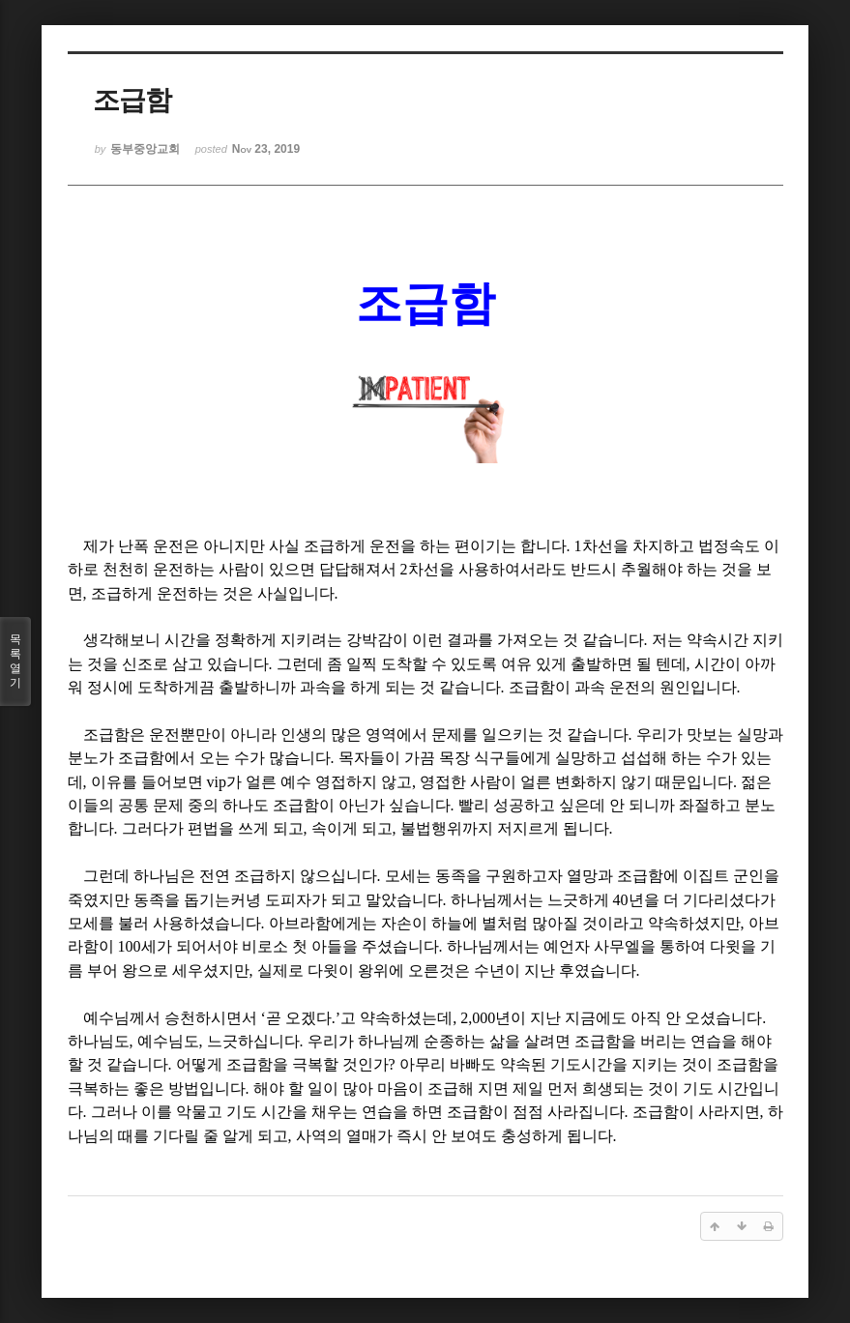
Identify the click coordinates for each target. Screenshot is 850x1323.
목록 (15, 661)
